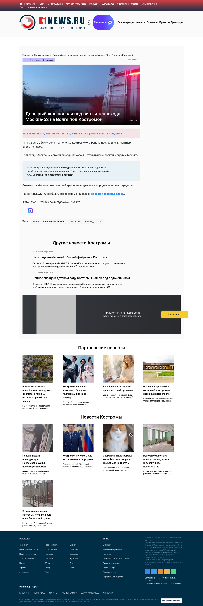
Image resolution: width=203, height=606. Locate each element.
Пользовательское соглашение (116, 559)
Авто (72, 563)
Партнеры (152, 22)
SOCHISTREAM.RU (69, 593)
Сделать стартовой (111, 568)
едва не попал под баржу (107, 193)
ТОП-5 (41, 4)
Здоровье (74, 554)
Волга (36, 221)
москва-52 (74, 221)
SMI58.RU (53, 593)
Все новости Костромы (41, 60)
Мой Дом (94, 4)
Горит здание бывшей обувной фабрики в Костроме (70, 257)
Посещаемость (109, 572)
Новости (140, 22)
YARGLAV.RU (108, 593)
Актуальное (24, 572)
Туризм (22, 568)
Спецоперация (126, 22)
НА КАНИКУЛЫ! (149, 4)
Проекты (164, 22)
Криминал (49, 559)
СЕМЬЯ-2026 (108, 4)
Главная (27, 55)
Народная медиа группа (113, 577)
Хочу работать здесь (76, 4)
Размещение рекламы (112, 549)
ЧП (99, 221)
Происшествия (41, 55)
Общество (49, 563)
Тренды (48, 568)
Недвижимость (51, 545)
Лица (72, 568)
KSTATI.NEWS (39, 593)
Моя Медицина (55, 4)
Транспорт (177, 22)
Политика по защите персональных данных (163, 583)
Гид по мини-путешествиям (33, 7)
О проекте (107, 545)
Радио (47, 572)
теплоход (89, 221)
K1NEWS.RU (24, 593)
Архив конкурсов (26, 559)
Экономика (74, 545)
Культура (74, 559)
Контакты (107, 554)
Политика (74, 549)
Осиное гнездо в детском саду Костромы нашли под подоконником (81, 278)
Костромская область (54, 221)
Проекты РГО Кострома (29, 549)
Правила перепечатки (112, 563)
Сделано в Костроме (127, 4)
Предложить (29, 4)
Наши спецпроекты (27, 554)
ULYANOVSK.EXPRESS (90, 593)
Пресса (22, 563)
